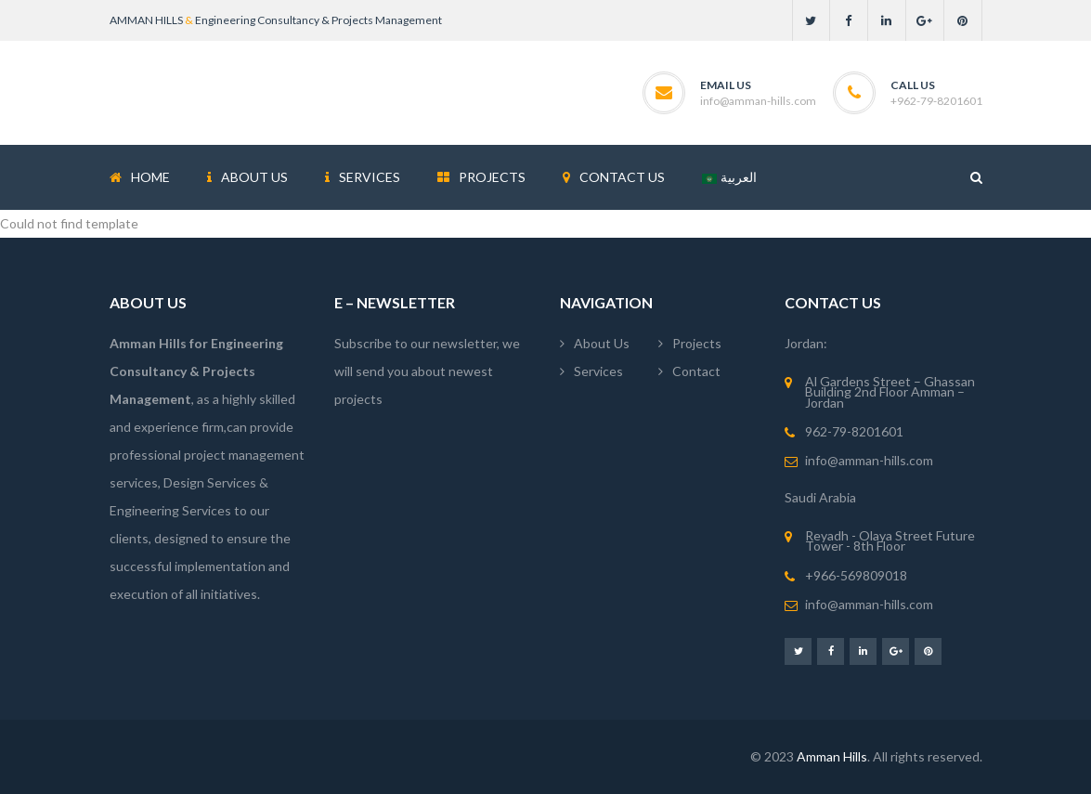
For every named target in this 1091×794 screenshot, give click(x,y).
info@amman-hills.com (758, 101)
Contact (696, 371)
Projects (696, 343)
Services (598, 371)
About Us (602, 343)
